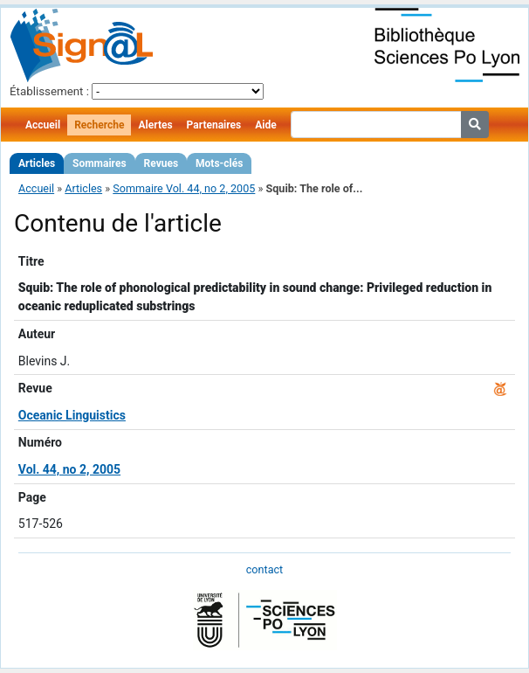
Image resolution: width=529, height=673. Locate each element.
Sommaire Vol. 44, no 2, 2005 (184, 188)
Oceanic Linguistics (72, 415)
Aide (265, 125)
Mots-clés (219, 163)
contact (264, 569)
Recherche (99, 125)
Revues (161, 163)
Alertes (155, 125)
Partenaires (214, 125)
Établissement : (49, 91)
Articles (36, 163)
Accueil (42, 125)
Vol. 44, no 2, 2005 (69, 469)
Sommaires (99, 163)
